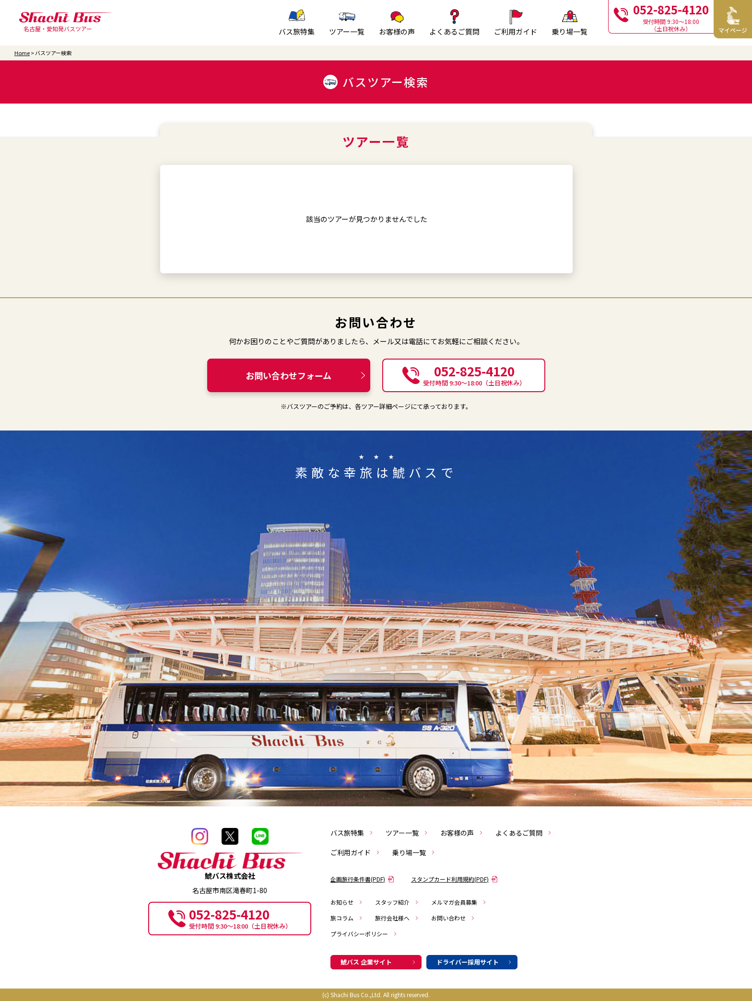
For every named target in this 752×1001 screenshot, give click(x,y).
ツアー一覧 (346, 22)
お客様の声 (461, 833)
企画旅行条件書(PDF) (362, 879)
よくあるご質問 (523, 833)
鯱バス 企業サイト (378, 961)
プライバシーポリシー (364, 934)
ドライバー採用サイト (474, 961)
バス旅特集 (352, 833)
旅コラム (346, 918)
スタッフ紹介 (397, 902)
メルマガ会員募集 (459, 902)
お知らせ (346, 902)
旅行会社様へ (397, 918)
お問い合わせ (453, 918)
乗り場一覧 (413, 852)
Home (22, 53)
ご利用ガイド (355, 852)
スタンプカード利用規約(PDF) (454, 879)
